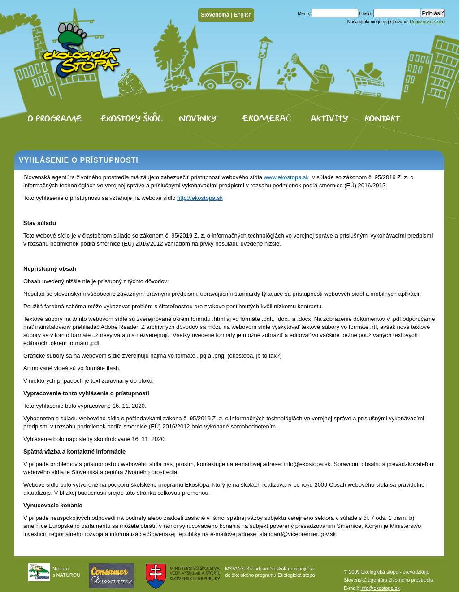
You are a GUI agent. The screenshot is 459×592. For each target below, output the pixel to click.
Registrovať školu (427, 21)
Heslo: (365, 13)
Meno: (304, 13)
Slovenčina (215, 15)
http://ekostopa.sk (200, 197)
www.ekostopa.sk (286, 177)
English (242, 15)
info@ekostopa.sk (380, 588)
